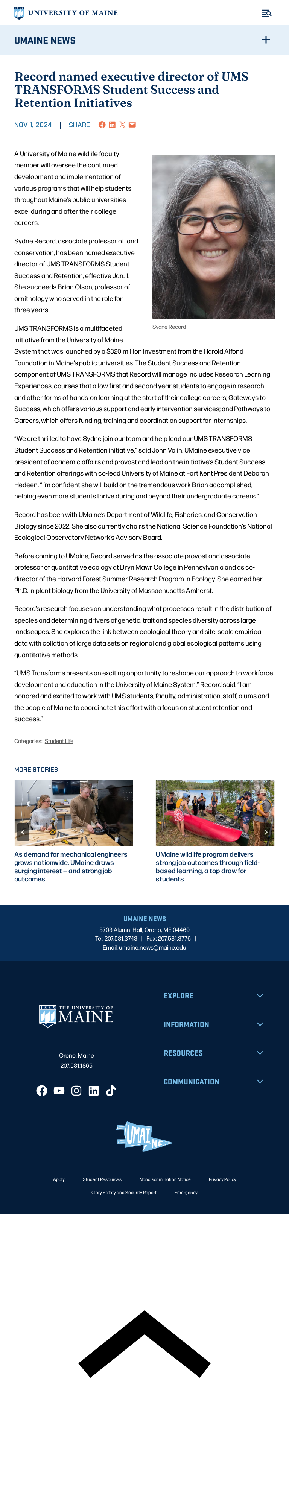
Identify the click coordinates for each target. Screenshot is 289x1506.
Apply (59, 1179)
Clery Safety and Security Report (124, 1192)
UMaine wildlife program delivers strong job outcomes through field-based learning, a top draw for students (208, 866)
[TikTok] (111, 1090)
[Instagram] (76, 1090)
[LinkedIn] (93, 1090)
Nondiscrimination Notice (165, 1179)
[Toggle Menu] (267, 13)
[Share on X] (122, 124)
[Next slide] (266, 832)
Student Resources (102, 1179)
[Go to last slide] (23, 832)
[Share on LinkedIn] (112, 124)
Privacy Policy (222, 1179)
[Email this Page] (132, 124)
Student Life (59, 740)
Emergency (186, 1192)
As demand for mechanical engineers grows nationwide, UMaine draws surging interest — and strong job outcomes (71, 866)
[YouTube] (59, 1090)
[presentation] (73, 813)
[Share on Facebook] (102, 124)
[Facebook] (41, 1090)
